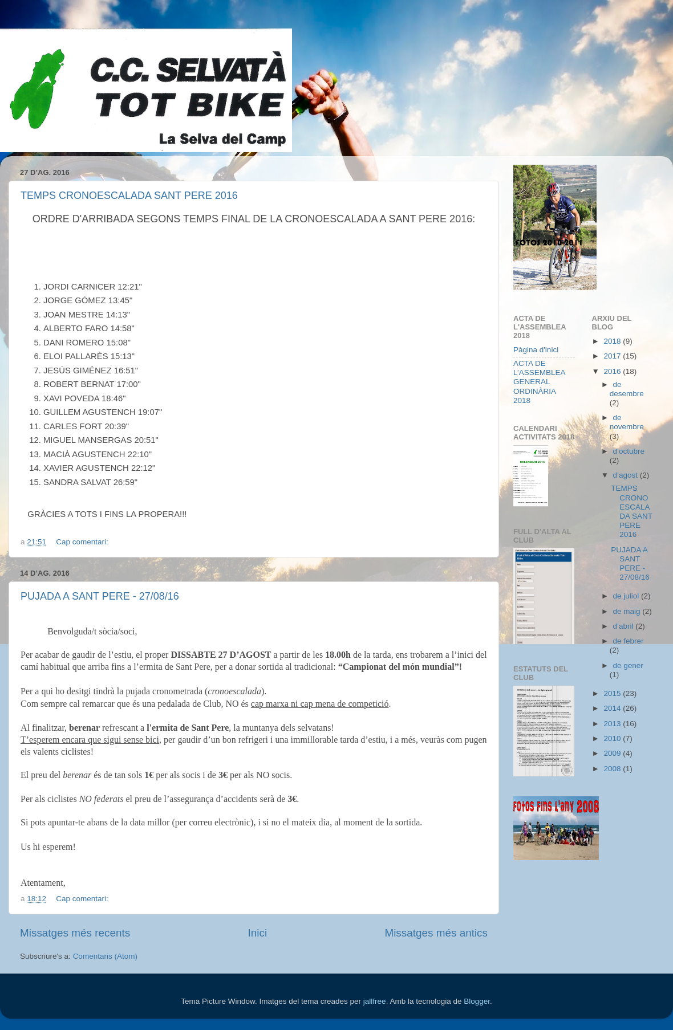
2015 (613, 693)
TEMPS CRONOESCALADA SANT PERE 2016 (129, 195)
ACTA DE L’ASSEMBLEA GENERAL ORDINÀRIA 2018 (539, 382)
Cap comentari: (83, 542)
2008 (613, 768)
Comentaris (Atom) (105, 956)
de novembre (627, 422)
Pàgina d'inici (535, 349)
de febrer (628, 641)
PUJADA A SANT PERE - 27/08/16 (100, 596)
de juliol (627, 596)
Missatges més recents (75, 933)
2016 (613, 371)
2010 (613, 738)
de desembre (627, 389)
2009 (613, 753)
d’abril (624, 626)
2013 (613, 723)
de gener (628, 665)
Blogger (477, 1001)
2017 (613, 356)
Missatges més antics (436, 933)
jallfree (374, 1001)
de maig (628, 611)
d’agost (626, 475)
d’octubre (629, 451)
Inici (257, 933)
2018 (613, 341)
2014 (613, 708)
